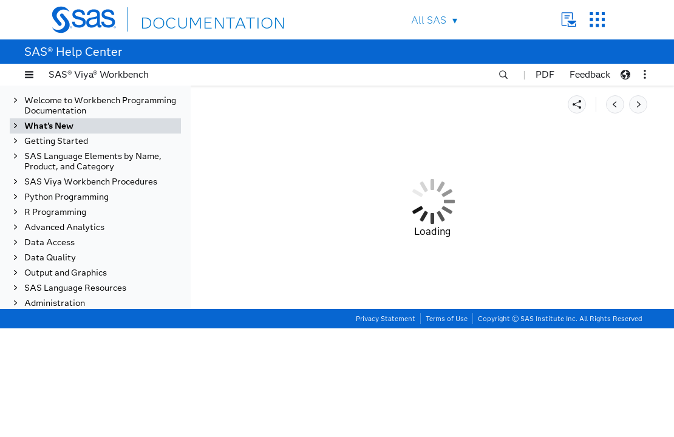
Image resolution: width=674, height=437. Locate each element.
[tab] (113, 255)
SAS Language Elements (97, 240)
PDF (545, 74)
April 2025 (57, 134)
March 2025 (59, 149)
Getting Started (56, 367)
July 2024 (55, 352)
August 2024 (61, 336)
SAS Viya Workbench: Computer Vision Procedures (106, 301)
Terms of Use (447, 427)
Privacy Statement (385, 427)
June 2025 (56, 103)
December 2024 (67, 179)
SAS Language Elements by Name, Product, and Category (93, 387)
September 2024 (69, 321)
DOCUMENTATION (184, 19)
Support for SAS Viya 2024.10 (108, 225)
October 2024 (64, 210)
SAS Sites (597, 19)
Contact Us (568, 19)
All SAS (428, 20)
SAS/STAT (70, 255)
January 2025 (63, 164)
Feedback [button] (590, 74)
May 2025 (55, 118)
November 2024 (68, 194)
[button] (29, 74)
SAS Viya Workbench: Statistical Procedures (93, 275)
